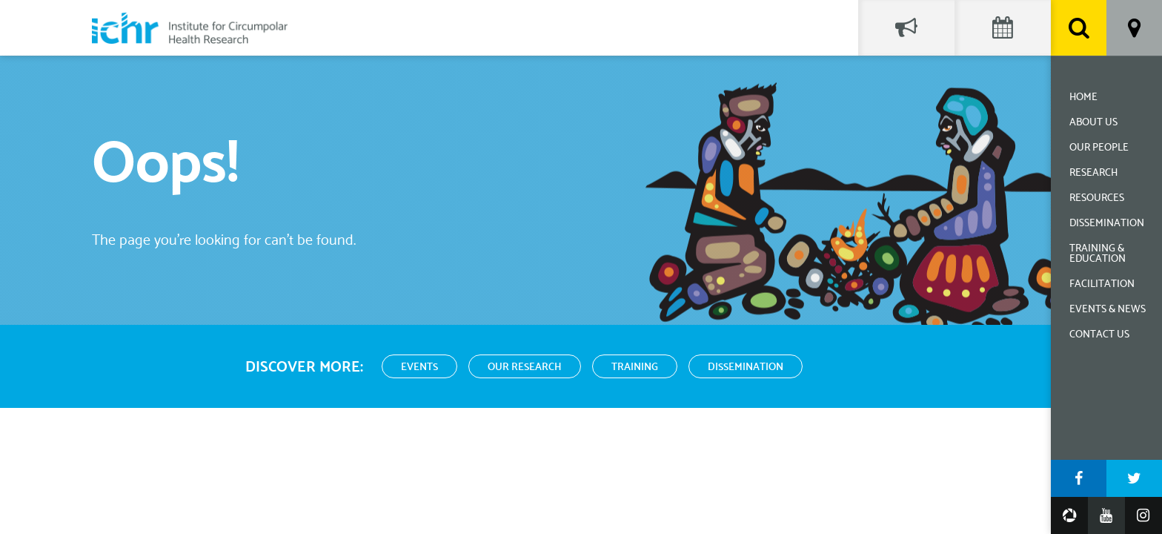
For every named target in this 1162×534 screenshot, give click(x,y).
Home (1083, 97)
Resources (1096, 198)
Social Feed (906, 28)
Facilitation (1102, 284)
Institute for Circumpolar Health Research (190, 28)
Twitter (1134, 478)
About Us (1093, 122)
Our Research (525, 367)
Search (1078, 28)
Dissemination (1106, 223)
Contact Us (1099, 334)
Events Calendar (1002, 28)
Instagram (1143, 515)
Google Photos (1069, 515)
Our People (1099, 147)
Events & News (1107, 309)
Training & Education (1097, 254)
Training (634, 367)
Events (419, 367)
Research (1093, 173)
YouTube (1106, 515)
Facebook (1078, 478)
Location (1134, 28)
